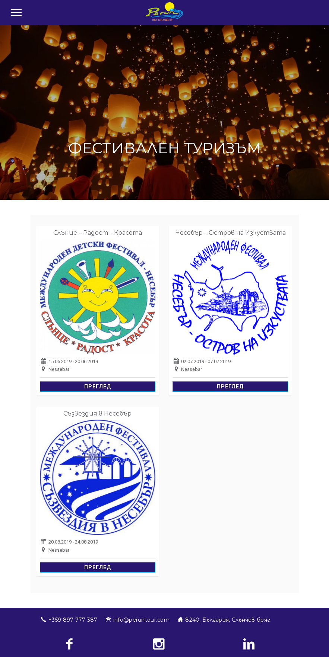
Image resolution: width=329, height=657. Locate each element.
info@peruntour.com (141, 619)
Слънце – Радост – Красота (97, 232)
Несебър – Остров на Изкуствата (230, 232)
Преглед (97, 387)
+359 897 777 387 (72, 619)
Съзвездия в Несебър (97, 413)
